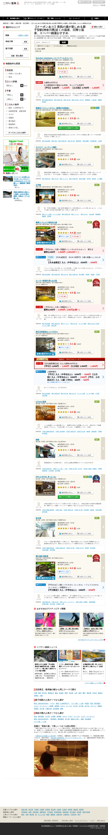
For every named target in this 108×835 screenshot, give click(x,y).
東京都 (53, 809)
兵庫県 (42, 809)
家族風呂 (12, 124)
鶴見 (39, 693)
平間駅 (100, 431)
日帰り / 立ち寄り (15, 74)
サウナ (52, 703)
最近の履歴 (99, 2)
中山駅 (98, 274)
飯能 (47, 814)
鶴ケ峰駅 (81, 274)
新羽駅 (49, 216)
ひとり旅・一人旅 (77, 703)
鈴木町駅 (44, 433)
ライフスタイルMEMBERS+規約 (88, 826)
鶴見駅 (94, 179)
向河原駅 (51, 470)
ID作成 (103, 5)
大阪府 (59, 809)
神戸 (79, 814)
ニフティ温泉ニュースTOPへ (94, 683)
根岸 (80, 693)
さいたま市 (41, 814)
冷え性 (75, 706)
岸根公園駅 (85, 141)
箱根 (30, 812)
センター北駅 (46, 325)
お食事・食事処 (54, 706)
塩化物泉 (56, 708)
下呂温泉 (50, 812)
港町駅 (88, 431)
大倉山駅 (94, 100)
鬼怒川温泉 (86, 812)
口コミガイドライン (81, 820)
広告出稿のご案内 (67, 820)
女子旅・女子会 (84, 706)
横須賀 (32, 814)
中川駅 (97, 393)
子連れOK (48, 708)
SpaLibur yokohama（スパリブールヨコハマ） (66, 738)
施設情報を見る (66, 76)
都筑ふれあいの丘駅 (93, 323)
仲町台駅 (53, 325)
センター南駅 (82, 323)
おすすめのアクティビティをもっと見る (90, 640)
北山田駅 (44, 395)
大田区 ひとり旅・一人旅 (60, 469)
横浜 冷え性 (55, 179)
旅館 (82, 719)
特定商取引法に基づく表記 (63, 826)
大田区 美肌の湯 (70, 431)
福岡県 (81, 809)
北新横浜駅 (93, 141)
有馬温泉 (36, 812)
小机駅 (100, 141)
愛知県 (75, 809)
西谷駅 (87, 274)
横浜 (56, 693)
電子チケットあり (44, 46)
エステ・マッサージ (41, 706)
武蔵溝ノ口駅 (60, 604)
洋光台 (94, 693)
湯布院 (79, 812)
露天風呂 (97, 703)
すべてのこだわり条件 (17, 133)
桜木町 (61, 693)
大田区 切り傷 (81, 431)
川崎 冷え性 (55, 602)
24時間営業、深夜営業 (17, 111)
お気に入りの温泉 (84, 2)
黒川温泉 (73, 812)
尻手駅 (89, 179)
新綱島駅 (87, 100)
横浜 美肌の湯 (58, 100)
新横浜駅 (78, 141)
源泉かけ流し (75, 719)
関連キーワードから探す (12, 817)
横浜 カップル (64, 179)
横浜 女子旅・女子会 (78, 100)
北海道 (64, 809)
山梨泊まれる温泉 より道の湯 (46, 736)
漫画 (61, 708)
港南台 (100, 693)
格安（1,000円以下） (63, 703)
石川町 (71, 693)
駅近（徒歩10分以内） (41, 703)
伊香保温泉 (58, 812)
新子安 (44, 693)
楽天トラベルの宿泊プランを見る (69, 128)
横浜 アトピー (75, 214)
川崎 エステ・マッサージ (67, 602)
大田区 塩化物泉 (60, 431)
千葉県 (36, 809)
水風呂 (87, 703)
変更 (25, 42)
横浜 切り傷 (67, 100)
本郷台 (36, 695)
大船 (41, 695)
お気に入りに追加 (85, 76)
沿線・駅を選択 (17, 56)
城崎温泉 (43, 812)
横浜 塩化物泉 (46, 141)
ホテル (62, 706)
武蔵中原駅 (45, 604)
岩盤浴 (36, 708)
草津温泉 (24, 812)
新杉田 (89, 693)
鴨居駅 (93, 274)
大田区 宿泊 (58, 510)
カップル (69, 706)
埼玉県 (31, 809)
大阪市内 (59, 814)
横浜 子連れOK (73, 179)
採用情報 (102, 826)
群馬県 (47, 809)
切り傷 (42, 708)
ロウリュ (93, 706)
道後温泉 (66, 812)
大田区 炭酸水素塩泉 (48, 431)
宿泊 (91, 703)
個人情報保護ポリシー (47, 826)
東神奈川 (51, 693)
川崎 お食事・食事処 (82, 602)
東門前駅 (44, 512)
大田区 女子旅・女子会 (75, 469)
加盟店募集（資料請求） (51, 820)
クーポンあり (58, 46)
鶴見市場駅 (82, 179)
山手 (75, 693)
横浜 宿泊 (54, 141)
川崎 (35, 693)
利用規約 (75, 826)
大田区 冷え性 (80, 548)
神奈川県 (24, 809)
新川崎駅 (57, 470)
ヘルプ (92, 820)
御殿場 (53, 814)
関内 (66, 693)
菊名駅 (44, 102)
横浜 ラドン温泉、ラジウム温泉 (51, 214)
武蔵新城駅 (92, 602)
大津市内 (73, 814)
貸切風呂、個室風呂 (57, 719)
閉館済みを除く (72, 46)
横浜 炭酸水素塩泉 (47, 100)
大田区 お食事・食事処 (90, 469)
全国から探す (23, 35)
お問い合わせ (101, 820)
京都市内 (66, 814)
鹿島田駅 (94, 431)
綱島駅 (100, 100)
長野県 (70, 809)
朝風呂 (100, 706)
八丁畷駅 (99, 179)
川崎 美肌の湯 (46, 602)
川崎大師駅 (98, 510)
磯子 (84, 693)
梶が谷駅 (52, 604)
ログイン (96, 5)
